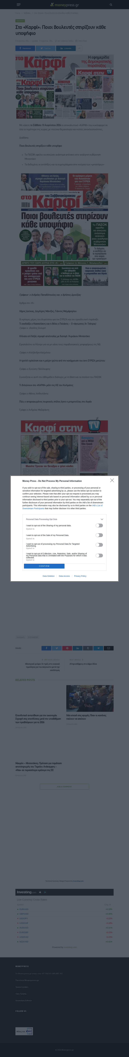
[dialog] (64, 528)
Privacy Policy (80, 576)
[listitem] (64, 519)
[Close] (113, 481)
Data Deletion (49, 576)
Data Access (64, 576)
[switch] (99, 525)
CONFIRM (44, 566)
